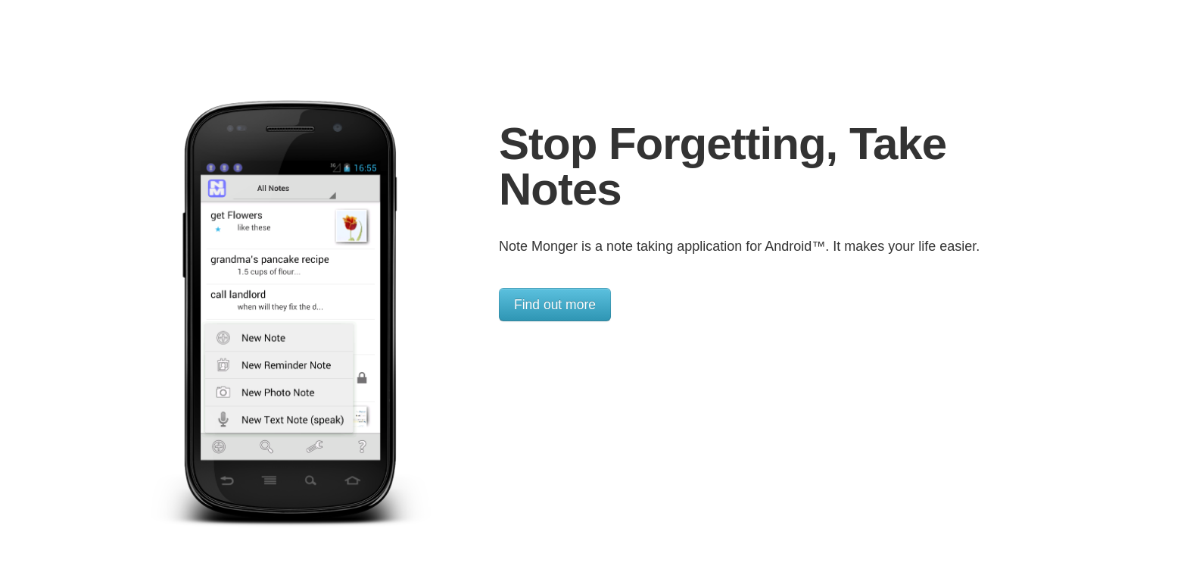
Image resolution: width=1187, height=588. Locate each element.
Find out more (555, 304)
